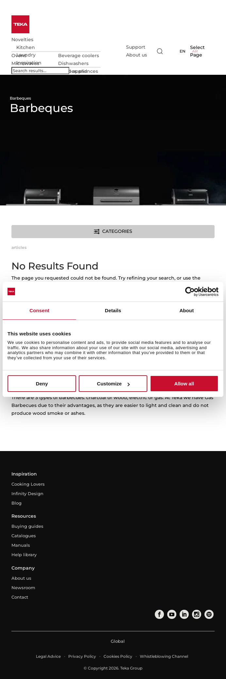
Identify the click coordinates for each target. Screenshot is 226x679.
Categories (112, 231)
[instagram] (196, 614)
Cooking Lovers (28, 484)
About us (136, 55)
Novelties (22, 39)
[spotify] (208, 614)
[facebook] (158, 614)
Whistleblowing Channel (164, 656)
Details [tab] (113, 310)
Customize (113, 383)
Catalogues (23, 535)
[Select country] (172, 51)
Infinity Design (27, 493)
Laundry (26, 55)
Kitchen (25, 47)
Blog (16, 503)
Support (135, 47)
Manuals (20, 545)
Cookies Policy (118, 656)
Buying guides (27, 526)
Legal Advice (48, 656)
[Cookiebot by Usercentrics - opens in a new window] (189, 292)
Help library (24, 554)
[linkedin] (183, 614)
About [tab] (186, 310)
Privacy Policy (82, 656)
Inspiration (28, 63)
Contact (19, 597)
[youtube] (171, 614)
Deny (42, 383)
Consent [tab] (39, 310)
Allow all (184, 383)
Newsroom (23, 587)
